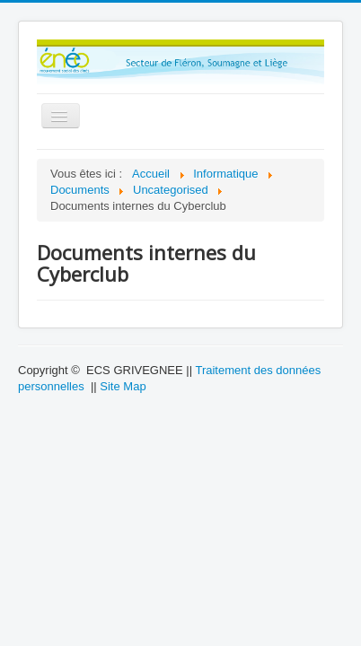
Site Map (122, 386)
